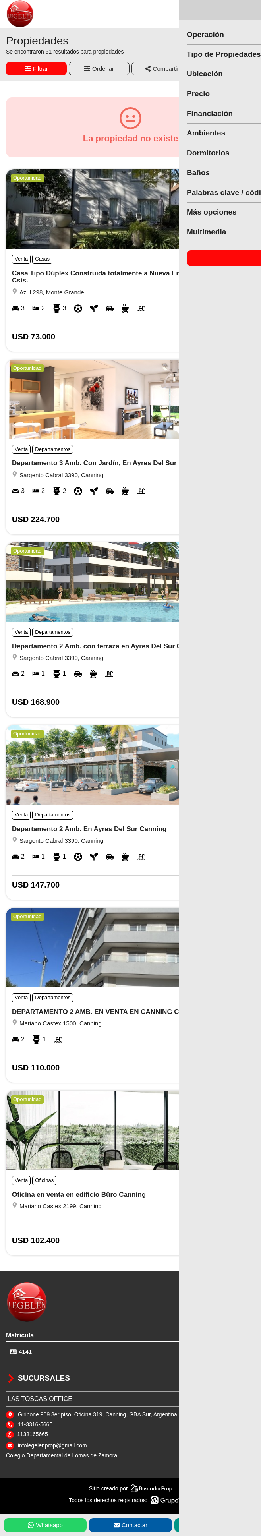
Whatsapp (45, 1525)
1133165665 (32, 1434)
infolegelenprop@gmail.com (52, 1445)
